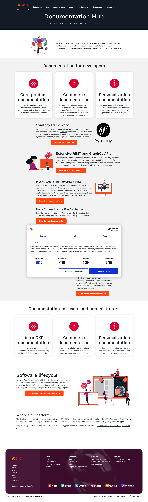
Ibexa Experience (64, 188)
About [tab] (105, 236)
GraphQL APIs (76, 160)
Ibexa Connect (41, 213)
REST (65, 160)
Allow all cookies (104, 271)
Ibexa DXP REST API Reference (70, 171)
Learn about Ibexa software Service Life (44, 393)
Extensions (98, 7)
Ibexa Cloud (58, 193)
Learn (71, 7)
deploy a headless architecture (93, 165)
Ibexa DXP (81, 195)
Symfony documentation (64, 142)
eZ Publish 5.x (115, 426)
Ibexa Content (51, 188)
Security (111, 7)
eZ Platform (109, 419)
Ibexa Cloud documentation (50, 201)
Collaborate (83, 7)
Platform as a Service (45, 195)
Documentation (59, 7)
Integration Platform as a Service (65, 213)
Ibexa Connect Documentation (51, 221)
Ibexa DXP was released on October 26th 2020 (51, 419)
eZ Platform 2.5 (103, 426)
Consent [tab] (43, 236)
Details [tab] (74, 236)
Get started (37, 7)
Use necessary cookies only (73, 271)
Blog (47, 7)
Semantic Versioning (42, 385)
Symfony (63, 132)
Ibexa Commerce (81, 188)
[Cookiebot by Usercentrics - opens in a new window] (109, 229)
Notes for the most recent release (92, 293)
